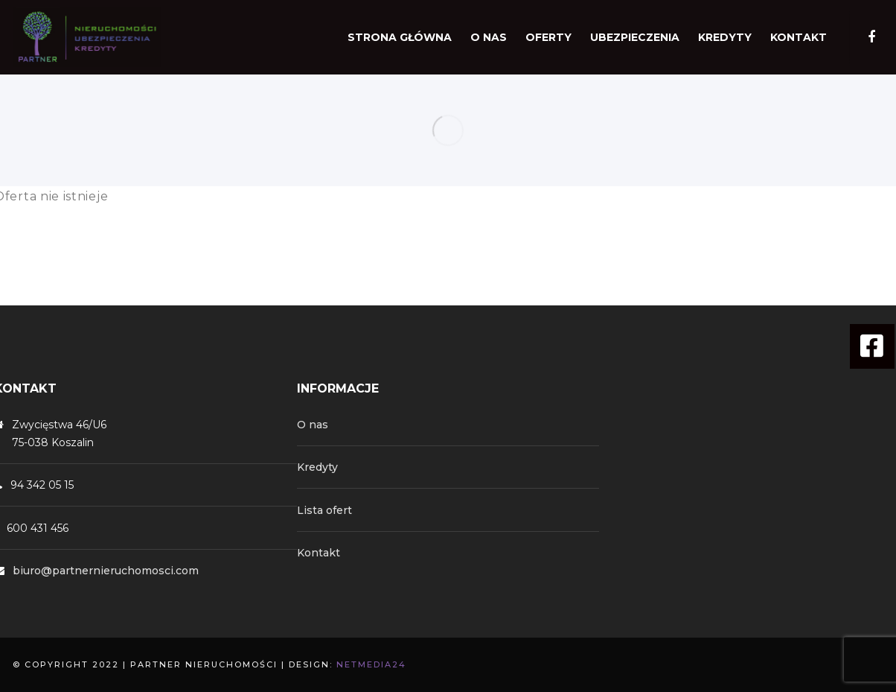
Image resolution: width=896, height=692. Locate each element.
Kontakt (318, 552)
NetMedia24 (371, 664)
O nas (312, 424)
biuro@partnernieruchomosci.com (106, 570)
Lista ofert (324, 510)
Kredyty (317, 467)
